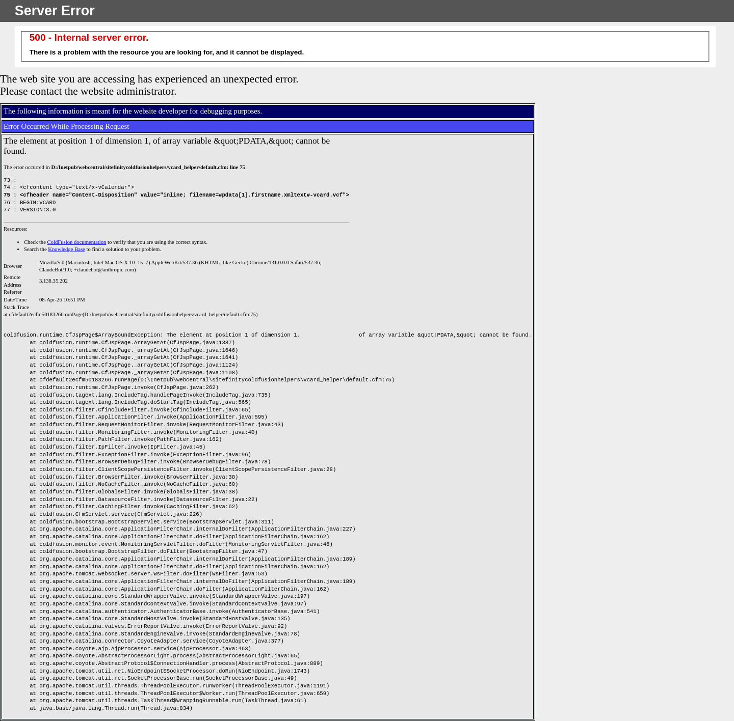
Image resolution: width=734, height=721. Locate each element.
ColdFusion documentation (77, 242)
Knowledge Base (66, 249)
